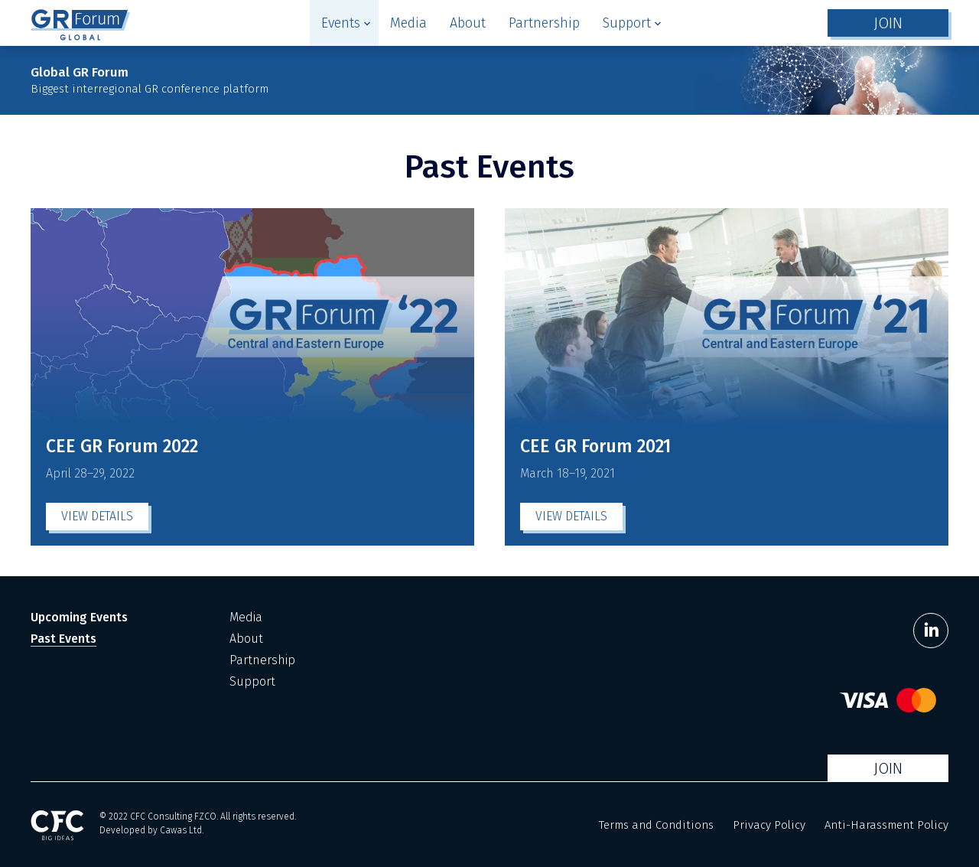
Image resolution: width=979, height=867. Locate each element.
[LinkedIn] (930, 630)
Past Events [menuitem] (63, 638)
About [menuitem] (246, 638)
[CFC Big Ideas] (57, 825)
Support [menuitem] (252, 681)
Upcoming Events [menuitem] (79, 617)
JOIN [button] (888, 23)
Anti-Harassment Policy (886, 825)
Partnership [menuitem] (262, 660)
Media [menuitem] (245, 617)
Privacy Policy (769, 825)
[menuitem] (344, 23)
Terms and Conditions (656, 825)
